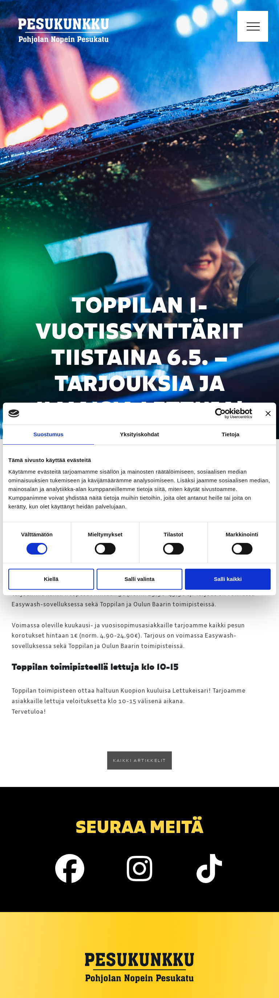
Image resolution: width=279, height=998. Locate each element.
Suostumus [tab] (48, 434)
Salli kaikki (228, 579)
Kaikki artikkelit (139, 760)
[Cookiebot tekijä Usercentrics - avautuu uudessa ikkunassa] (220, 413)
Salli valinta (140, 579)
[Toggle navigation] (252, 26)
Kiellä (51, 579)
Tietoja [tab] (230, 434)
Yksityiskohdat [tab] (139, 434)
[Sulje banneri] (268, 413)
